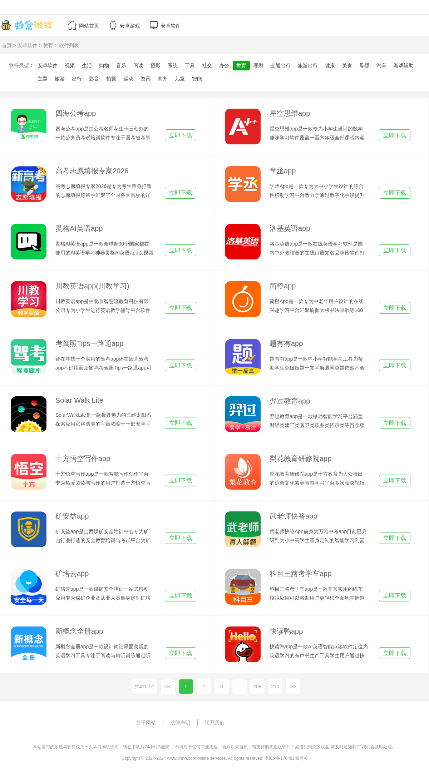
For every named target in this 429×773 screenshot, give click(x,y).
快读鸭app (286, 631)
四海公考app (75, 113)
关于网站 (146, 722)
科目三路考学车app (300, 574)
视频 (70, 65)
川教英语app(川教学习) (92, 286)
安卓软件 (28, 45)
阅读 (138, 65)
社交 (207, 65)
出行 (77, 78)
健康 (330, 65)
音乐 (121, 65)
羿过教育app (290, 401)
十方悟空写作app (82, 458)
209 (257, 686)
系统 (173, 65)
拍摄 (111, 78)
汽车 (381, 65)
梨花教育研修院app (300, 458)
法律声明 (180, 722)
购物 (104, 65)
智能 (197, 78)
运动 (128, 78)
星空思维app (290, 113)
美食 (347, 65)
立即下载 (180, 135)
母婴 (364, 65)
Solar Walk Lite (79, 400)
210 (275, 686)
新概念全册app (79, 631)
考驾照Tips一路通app (89, 343)
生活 (87, 65)
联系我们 (214, 722)
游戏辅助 (404, 65)
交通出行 (281, 65)
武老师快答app (293, 516)
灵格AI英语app (79, 228)
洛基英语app (290, 228)
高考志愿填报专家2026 (92, 171)
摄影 (156, 65)
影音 (94, 78)
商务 (163, 78)
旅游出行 (308, 65)
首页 (7, 45)
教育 (48, 45)
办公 (224, 65)
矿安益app (72, 516)
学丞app (283, 171)
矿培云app (72, 574)
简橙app (283, 286)
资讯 (145, 78)
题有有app (286, 343)
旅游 (60, 78)
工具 (190, 65)
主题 (43, 78)
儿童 (180, 78)
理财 (258, 65)
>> (293, 686)
